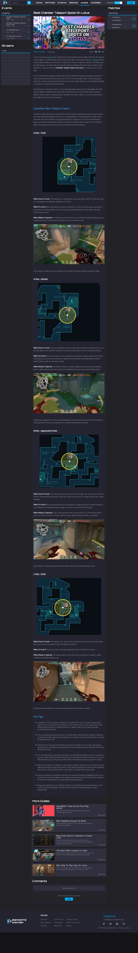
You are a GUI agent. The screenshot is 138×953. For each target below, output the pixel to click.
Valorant (49, 67)
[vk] (103, 62)
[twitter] (99, 62)
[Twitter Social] (104, 944)
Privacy (121, 948)
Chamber (95, 70)
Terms (127, 948)
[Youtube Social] (110, 944)
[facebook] (96, 62)
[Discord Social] (117, 944)
